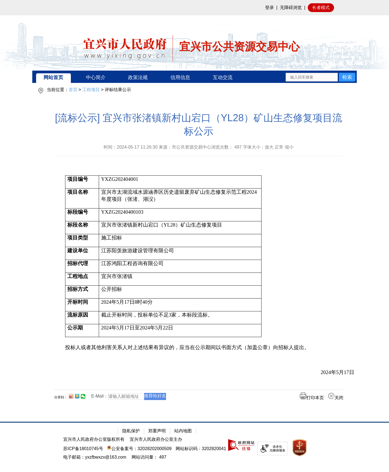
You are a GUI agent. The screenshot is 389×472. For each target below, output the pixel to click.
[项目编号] (82, 182)
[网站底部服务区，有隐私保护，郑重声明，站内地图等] (194, 447)
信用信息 (180, 77)
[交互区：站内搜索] (320, 77)
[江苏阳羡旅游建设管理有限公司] (180, 253)
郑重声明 (157, 430)
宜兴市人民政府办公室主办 (156, 439)
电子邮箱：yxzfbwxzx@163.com (94, 457)
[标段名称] (82, 227)
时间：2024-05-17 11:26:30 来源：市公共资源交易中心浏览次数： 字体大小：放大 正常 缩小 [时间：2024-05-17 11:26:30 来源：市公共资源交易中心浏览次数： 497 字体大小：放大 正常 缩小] (199, 147)
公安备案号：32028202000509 (139, 448)
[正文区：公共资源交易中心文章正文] (198, 260)
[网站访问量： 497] (149, 457)
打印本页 (312, 397)
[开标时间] (82, 305)
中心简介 (96, 77)
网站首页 (53, 77)
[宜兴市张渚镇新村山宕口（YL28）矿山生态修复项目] (180, 227)
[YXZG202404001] (180, 182)
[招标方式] (82, 292)
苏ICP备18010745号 (83, 448)
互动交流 (223, 77)
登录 (269, 7)
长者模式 (321, 7)
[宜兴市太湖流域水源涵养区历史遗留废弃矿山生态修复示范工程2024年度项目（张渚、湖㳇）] (180, 199)
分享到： (60, 397)
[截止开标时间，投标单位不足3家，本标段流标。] (180, 317)
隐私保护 (131, 430)
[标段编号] (82, 215)
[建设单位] (82, 253)
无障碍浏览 (291, 7)
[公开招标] (180, 292)
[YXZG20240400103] (180, 215)
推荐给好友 (155, 395)
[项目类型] (82, 240)
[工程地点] (82, 279)
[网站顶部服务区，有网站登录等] (194, 7)
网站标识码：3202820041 (201, 448)
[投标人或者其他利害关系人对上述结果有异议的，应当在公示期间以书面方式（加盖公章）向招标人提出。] (209, 347)
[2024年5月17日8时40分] (180, 305)
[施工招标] (180, 240)
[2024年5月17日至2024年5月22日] (180, 330)
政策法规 (138, 77)
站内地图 (183, 430)
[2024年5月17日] (209, 372)
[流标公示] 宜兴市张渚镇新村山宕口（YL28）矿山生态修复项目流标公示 (198, 124)
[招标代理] (82, 266)
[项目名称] (82, 199)
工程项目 (91, 89)
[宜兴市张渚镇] (180, 279)
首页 (73, 89)
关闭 (335, 397)
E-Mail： (99, 396)
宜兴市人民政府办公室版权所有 (93, 439)
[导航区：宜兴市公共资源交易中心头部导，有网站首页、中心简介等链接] (194, 77)
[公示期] (82, 330)
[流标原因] (82, 317)
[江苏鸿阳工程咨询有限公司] (180, 266)
